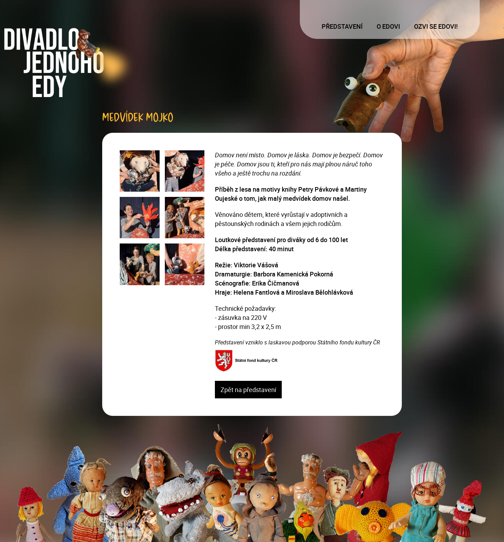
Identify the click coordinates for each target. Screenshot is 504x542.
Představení (342, 26)
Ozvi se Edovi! (436, 26)
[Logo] (70, 62)
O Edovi (388, 26)
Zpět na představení (248, 389)
